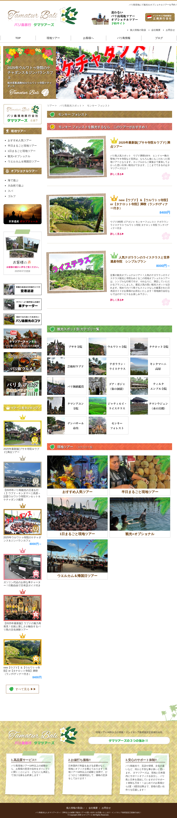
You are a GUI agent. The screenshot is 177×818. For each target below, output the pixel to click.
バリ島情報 (123, 37)
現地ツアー (53, 37)
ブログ (159, 37)
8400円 (165, 212)
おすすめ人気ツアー (20, 140)
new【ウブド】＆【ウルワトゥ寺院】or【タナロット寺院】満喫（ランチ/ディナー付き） (140, 204)
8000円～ (163, 266)
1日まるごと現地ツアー (22, 150)
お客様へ (88, 37)
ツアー (50, 105)
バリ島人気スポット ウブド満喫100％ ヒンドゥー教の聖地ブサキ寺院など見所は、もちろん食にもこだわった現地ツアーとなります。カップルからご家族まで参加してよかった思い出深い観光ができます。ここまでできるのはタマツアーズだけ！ (140, 162)
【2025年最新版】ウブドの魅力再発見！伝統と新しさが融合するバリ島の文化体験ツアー (22, 626)
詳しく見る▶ (117, 174)
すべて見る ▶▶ (22, 688)
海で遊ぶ (13, 180)
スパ (10, 190)
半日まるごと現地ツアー (22, 145)
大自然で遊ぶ (16, 185)
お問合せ (170, 30)
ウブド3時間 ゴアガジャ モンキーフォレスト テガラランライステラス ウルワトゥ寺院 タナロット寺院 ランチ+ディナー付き (139, 224)
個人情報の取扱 (138, 30)
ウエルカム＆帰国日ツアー (23, 161)
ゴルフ (12, 196)
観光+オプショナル (19, 156)
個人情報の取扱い (75, 808)
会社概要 (155, 30)
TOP (18, 37)
